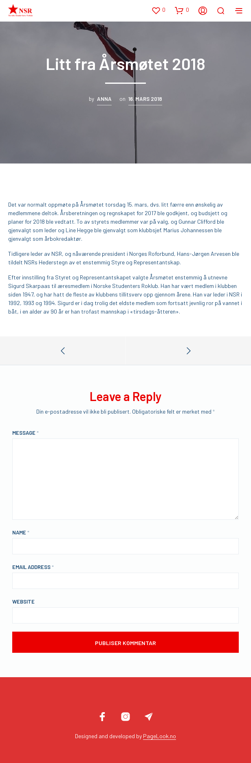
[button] (158, 10)
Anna (104, 99)
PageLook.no (159, 736)
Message (25, 432)
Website (23, 601)
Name (20, 532)
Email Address (33, 567)
